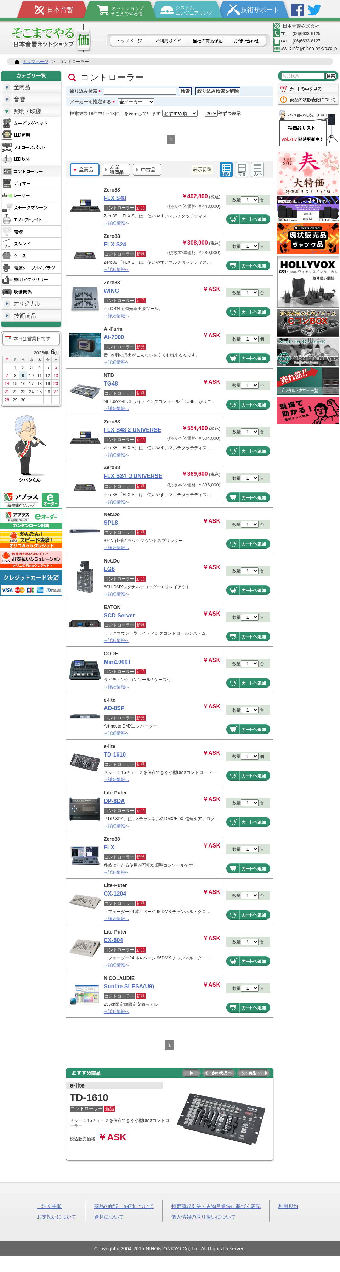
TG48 (111, 384)
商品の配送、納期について (124, 1205)
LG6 (109, 569)
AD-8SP (114, 708)
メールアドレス (305, 48)
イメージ (242, 169)
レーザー (31, 195)
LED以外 (31, 159)
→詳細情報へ (116, 223)
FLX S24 (115, 244)
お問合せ (247, 41)
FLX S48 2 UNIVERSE (133, 430)
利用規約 (288, 1205)
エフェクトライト (31, 219)
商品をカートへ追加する (248, 219)
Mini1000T (117, 662)
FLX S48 (115, 198)
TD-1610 (115, 755)
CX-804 (113, 940)
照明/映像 (31, 111)
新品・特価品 (116, 169)
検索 (185, 91)
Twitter (314, 10)
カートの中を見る (308, 88)
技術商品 (31, 316)
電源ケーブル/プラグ (31, 268)
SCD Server (119, 615)
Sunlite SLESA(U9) (129, 986)
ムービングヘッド (31, 123)
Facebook (297, 10)
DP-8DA (114, 801)
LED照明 (31, 135)
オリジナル (31, 304)
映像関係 (31, 292)
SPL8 (111, 523)
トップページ (128, 41)
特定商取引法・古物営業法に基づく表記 (216, 1205)
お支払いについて (56, 1216)
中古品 (147, 169)
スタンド (31, 244)
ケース (31, 256)
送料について (109, 1216)
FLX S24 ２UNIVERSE (133, 476)
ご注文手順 (49, 1205)
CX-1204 (115, 894)
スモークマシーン (31, 207)
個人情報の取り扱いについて (203, 1216)
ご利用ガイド (168, 41)
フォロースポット (31, 147)
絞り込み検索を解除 (218, 91)
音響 (31, 99)
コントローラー (31, 171)
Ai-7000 (114, 337)
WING (111, 291)
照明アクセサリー (31, 280)
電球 (31, 232)
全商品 (31, 87)
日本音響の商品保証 (207, 41)
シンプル (257, 169)
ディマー (31, 183)
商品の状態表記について (308, 100)
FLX (109, 847)
